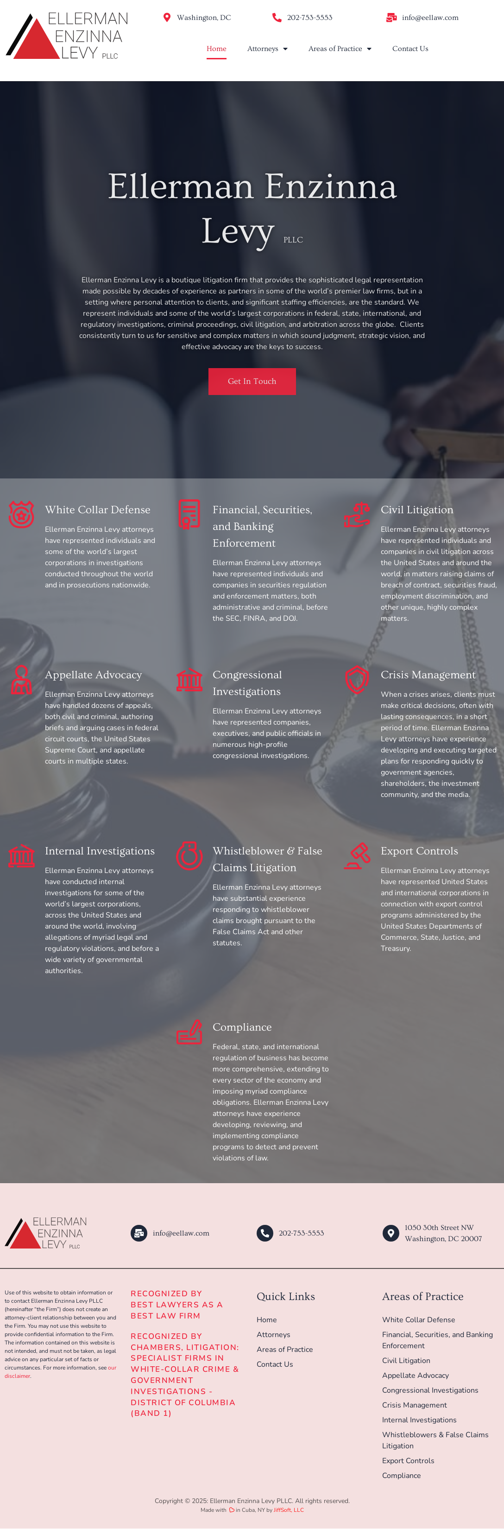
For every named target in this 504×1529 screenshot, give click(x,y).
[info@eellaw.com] (392, 17)
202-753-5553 (310, 17)
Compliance (242, 1027)
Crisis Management (428, 675)
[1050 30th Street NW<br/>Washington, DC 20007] (391, 1233)
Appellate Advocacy (93, 675)
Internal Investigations (100, 851)
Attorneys (267, 48)
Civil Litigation (417, 509)
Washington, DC (204, 17)
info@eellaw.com (430, 17)
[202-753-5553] (277, 17)
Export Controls (419, 851)
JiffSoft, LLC (289, 1510)
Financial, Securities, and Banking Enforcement (262, 526)
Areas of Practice (340, 48)
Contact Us (410, 49)
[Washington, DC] (166, 17)
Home (217, 49)
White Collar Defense (98, 509)
